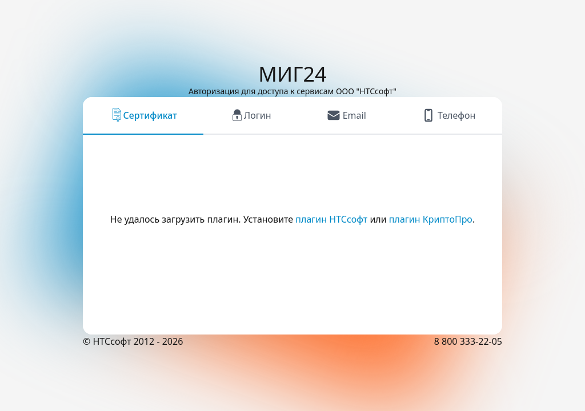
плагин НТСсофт (331, 219)
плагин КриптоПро (430, 219)
